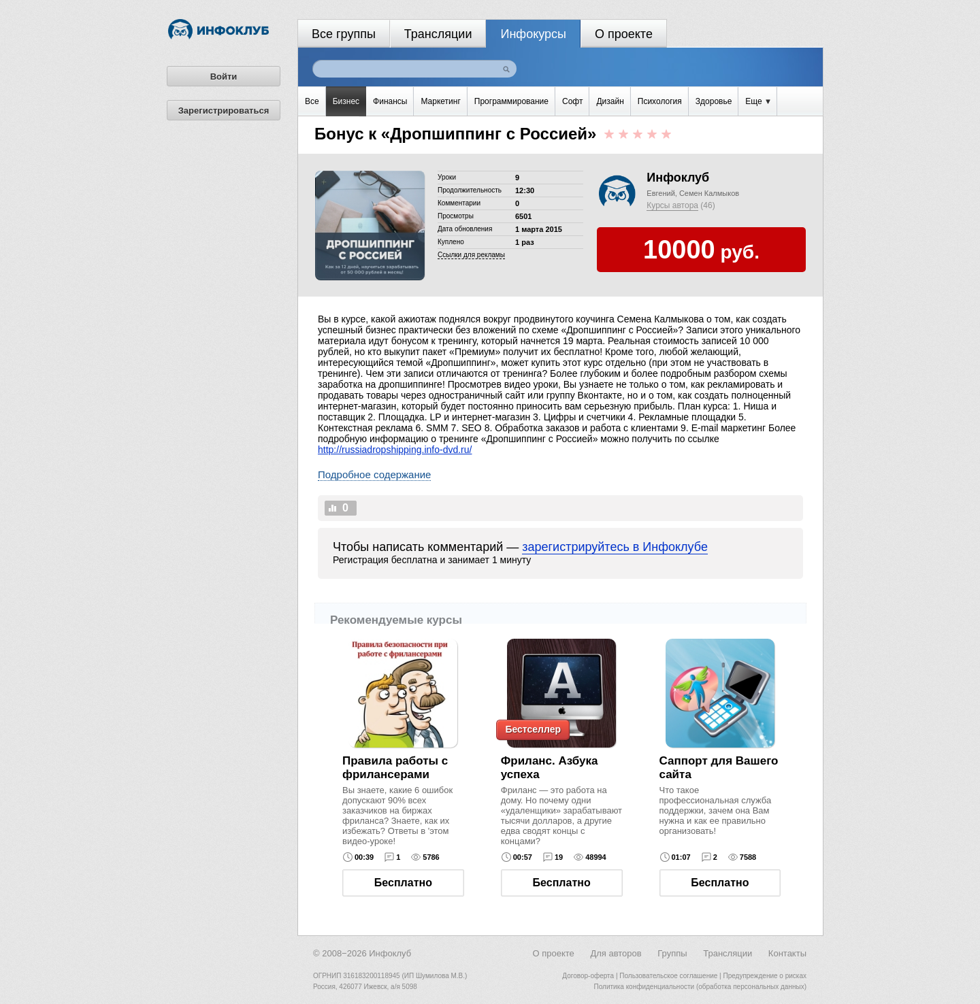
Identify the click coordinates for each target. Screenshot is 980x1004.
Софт (572, 101)
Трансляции (438, 34)
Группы (672, 953)
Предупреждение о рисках (764, 976)
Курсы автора (672, 205)
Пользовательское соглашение (668, 976)
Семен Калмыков (709, 193)
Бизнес (346, 101)
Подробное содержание (374, 474)
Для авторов (615, 953)
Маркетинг (440, 101)
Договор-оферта (588, 976)
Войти (224, 76)
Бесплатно (403, 882)
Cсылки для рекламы (471, 254)
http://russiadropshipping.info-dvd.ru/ (395, 449)
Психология (660, 101)
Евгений (660, 193)
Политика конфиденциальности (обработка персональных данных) (700, 986)
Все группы (344, 34)
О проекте (624, 34)
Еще (757, 101)
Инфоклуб (678, 177)
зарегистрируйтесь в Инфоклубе (615, 547)
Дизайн (609, 101)
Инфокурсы (533, 34)
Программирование (511, 101)
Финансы (390, 101)
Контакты (787, 953)
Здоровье (714, 101)
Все (312, 101)
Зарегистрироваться (224, 110)
